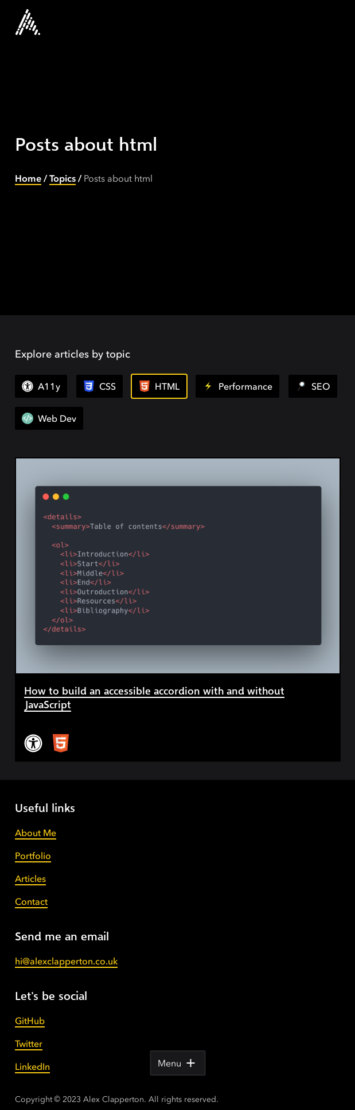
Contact (31, 887)
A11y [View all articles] (41, 386)
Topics (62, 178)
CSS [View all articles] (99, 386)
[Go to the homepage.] (28, 22)
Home (28, 178)
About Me (35, 819)
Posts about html (118, 178)
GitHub (30, 1007)
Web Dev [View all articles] (49, 418)
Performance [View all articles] (237, 386)
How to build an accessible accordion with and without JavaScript (173, 690)
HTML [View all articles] (159, 386)
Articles (30, 864)
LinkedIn (32, 1052)
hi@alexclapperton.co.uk (66, 947)
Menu (177, 1063)
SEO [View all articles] (312, 386)
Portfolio (33, 842)
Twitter (28, 1030)
